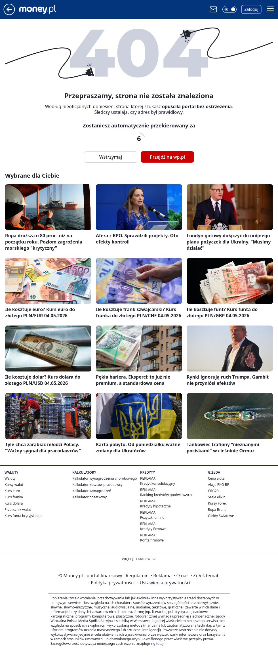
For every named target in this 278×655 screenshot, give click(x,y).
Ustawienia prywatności (163, 583)
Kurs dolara (14, 503)
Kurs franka (14, 497)
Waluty (10, 478)
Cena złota (216, 478)
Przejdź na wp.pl (167, 157)
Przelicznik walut (18, 509)
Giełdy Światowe (221, 515)
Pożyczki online (152, 517)
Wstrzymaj (110, 157)
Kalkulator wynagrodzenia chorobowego (104, 478)
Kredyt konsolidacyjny (157, 483)
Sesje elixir (216, 497)
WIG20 (213, 490)
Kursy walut (14, 484)
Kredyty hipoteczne (155, 506)
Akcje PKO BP (218, 484)
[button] (270, 9)
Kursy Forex (217, 503)
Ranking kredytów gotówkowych (166, 494)
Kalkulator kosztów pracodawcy (97, 484)
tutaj (159, 643)
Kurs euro (12, 490)
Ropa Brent (217, 509)
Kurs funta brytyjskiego (23, 515)
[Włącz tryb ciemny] (229, 9)
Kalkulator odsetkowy (89, 497)
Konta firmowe (152, 540)
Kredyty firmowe (153, 528)
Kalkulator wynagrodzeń (91, 490)
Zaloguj (251, 9)
